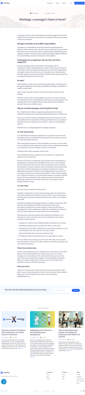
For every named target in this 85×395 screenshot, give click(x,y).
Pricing (57, 3)
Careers (48, 378)
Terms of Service (45, 391)
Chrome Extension (81, 380)
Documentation (80, 378)
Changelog (79, 376)
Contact (78, 374)
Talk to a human (79, 3)
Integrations (50, 3)
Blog (48, 376)
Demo (63, 378)
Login (70, 3)
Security (53, 391)
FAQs (63, 376)
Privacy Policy (36, 391)
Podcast (64, 3)
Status (78, 383)
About (48, 374)
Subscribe (75, 290)
